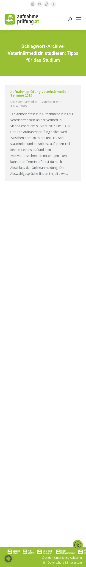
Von (50, 102)
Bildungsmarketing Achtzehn (63, 558)
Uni (12, 102)
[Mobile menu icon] (78, 19)
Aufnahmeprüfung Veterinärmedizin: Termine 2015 (40, 93)
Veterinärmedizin (27, 102)
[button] (8, 558)
